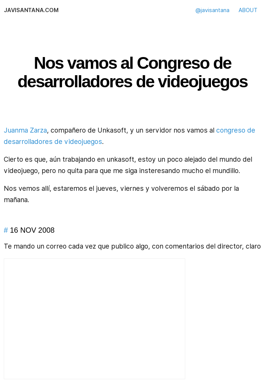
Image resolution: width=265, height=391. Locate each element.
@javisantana (212, 10)
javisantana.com (31, 10)
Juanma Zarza (25, 130)
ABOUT (248, 10)
